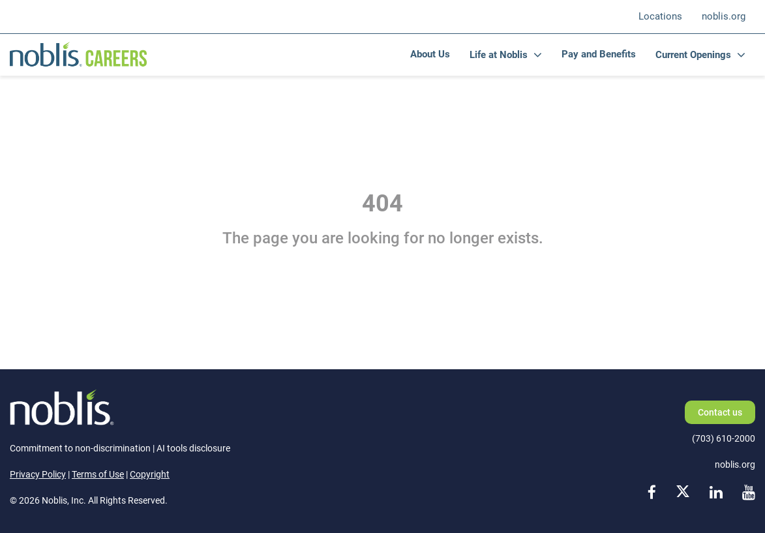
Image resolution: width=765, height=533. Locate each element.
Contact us (720, 412)
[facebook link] (652, 493)
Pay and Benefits (599, 54)
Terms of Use (98, 474)
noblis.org (723, 16)
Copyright (150, 474)
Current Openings (693, 55)
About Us (430, 54)
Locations (660, 16)
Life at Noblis (499, 55)
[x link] (683, 493)
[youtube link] (748, 493)
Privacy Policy (38, 474)
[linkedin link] (716, 493)
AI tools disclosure (193, 448)
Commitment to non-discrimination (80, 448)
